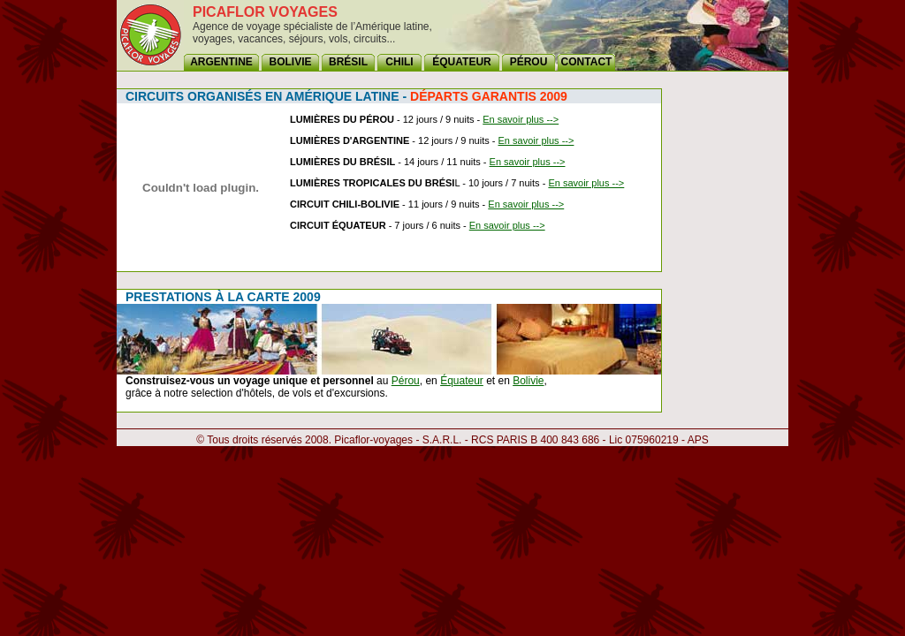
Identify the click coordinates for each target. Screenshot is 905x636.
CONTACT (586, 62)
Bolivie (528, 381)
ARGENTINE (221, 62)
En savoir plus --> (521, 119)
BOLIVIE (290, 62)
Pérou (406, 381)
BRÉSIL (348, 62)
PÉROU (529, 62)
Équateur (461, 381)
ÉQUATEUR (461, 62)
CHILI (399, 62)
